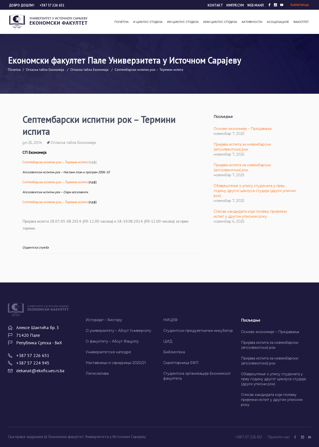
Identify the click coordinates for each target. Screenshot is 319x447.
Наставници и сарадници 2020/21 (116, 362)
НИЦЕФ (170, 320)
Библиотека (174, 352)
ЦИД (167, 341)
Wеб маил (255, 5)
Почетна (14, 69)
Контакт (215, 5)
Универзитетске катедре (108, 352)
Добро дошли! (22, 5)
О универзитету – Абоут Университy (118, 330)
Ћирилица (299, 5)
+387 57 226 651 (52, 5)
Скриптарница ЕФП (181, 362)
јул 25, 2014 (32, 142)
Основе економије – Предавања (243, 128)
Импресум (235, 5)
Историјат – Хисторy (104, 320)
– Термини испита (55, 182)
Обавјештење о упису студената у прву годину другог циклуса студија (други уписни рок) (255, 190)
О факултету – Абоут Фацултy (112, 341)
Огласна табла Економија (45, 69)
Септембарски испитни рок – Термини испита (55, 162)
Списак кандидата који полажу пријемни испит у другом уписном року (272, 399)
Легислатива (97, 373)
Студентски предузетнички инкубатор (198, 330)
